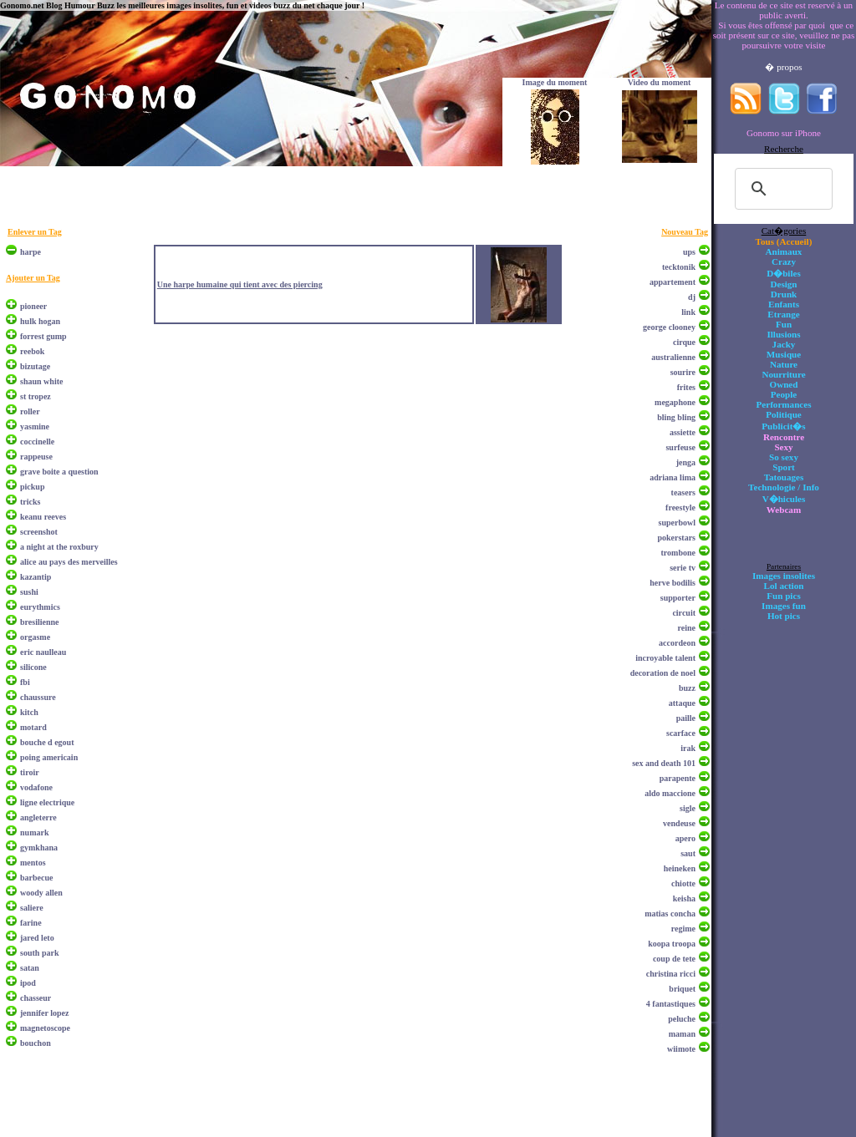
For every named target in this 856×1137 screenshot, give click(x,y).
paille (686, 718)
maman (682, 1033)
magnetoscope (45, 1028)
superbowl (677, 522)
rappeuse (36, 456)
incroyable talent (665, 657)
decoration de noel (663, 673)
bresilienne (39, 622)
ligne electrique (47, 802)
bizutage (35, 366)
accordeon (677, 642)
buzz (687, 688)
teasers (683, 492)
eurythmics (40, 607)
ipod (28, 982)
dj (692, 297)
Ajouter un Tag (33, 277)
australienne (673, 357)
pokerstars (676, 537)
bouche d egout (47, 742)
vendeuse (679, 823)
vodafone (36, 787)
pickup (32, 486)
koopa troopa (672, 943)
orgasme (35, 637)
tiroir (29, 772)
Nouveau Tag (684, 231)
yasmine (34, 426)
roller (30, 411)
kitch (29, 712)
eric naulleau (43, 652)
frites (686, 387)
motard (33, 727)
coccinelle (37, 441)
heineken (680, 868)
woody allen (41, 892)
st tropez (35, 396)
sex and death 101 (664, 763)
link (688, 312)
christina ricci (671, 973)
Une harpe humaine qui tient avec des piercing (240, 284)
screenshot (39, 531)
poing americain (49, 757)
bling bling (676, 417)
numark (34, 832)
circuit (684, 612)
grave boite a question (59, 471)
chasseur (35, 997)
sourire (683, 372)
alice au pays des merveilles (69, 561)
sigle (688, 808)
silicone (33, 667)
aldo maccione (670, 793)
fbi (25, 682)
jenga (686, 462)
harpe (30, 251)
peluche (682, 1018)
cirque (684, 342)
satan (29, 967)
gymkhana (39, 847)
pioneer (33, 306)
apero (685, 838)
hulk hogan (40, 321)
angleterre (38, 817)
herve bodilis (673, 582)
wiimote (681, 1048)
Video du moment (659, 82)
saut (688, 853)
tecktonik (679, 267)
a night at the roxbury (59, 546)
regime (683, 928)
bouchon (35, 1043)
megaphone (675, 402)
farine (31, 922)
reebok (32, 351)
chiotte (683, 883)
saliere (31, 907)
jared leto (37, 937)
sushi (29, 591)
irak (688, 748)
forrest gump (43, 336)
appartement (673, 282)
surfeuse (680, 447)
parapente (678, 778)
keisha (684, 898)
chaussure (38, 697)
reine (687, 627)
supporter (678, 597)
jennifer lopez (44, 1013)
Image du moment (555, 82)
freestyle (680, 507)
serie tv (683, 567)
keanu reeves (43, 516)
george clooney (669, 327)
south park (39, 952)
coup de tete (674, 958)
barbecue (36, 877)
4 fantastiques (671, 1003)
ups (689, 251)
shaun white (41, 381)
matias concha (670, 913)
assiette (683, 432)
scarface (681, 733)
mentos (33, 862)
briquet (682, 988)
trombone (678, 552)
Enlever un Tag (35, 231)
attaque (682, 703)
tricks (30, 501)
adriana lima (673, 477)
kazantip (35, 576)
